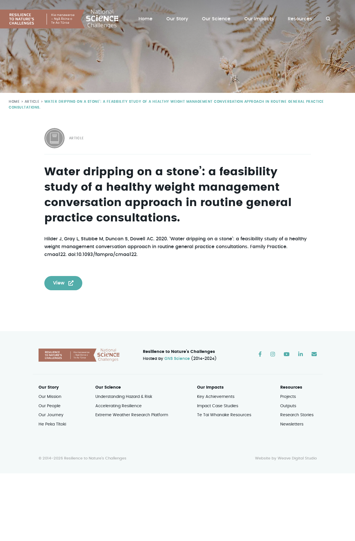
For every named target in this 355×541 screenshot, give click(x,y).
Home (147, 19)
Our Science (217, 19)
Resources (300, 19)
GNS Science (177, 359)
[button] (328, 19)
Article (30, 101)
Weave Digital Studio (297, 458)
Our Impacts (259, 19)
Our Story (179, 19)
